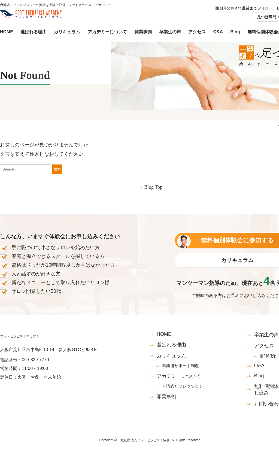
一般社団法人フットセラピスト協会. (144, 440)
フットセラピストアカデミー (21, 336)
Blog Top (153, 187)
